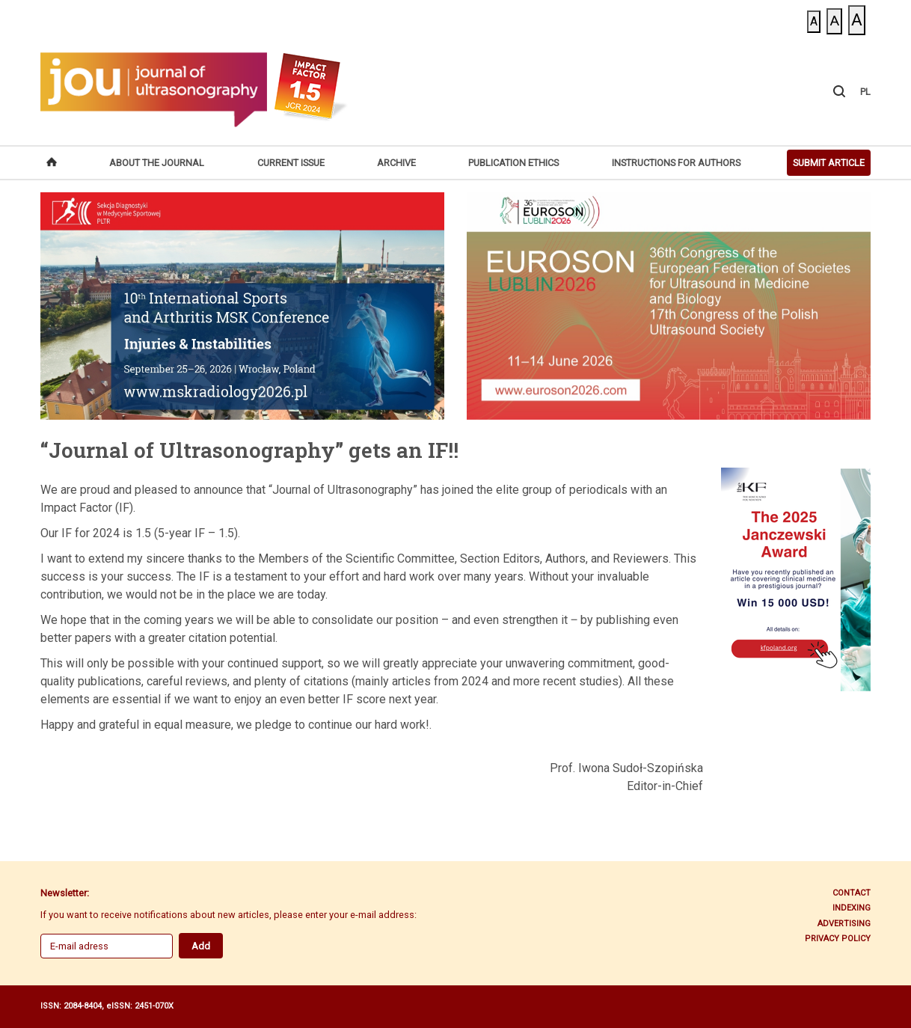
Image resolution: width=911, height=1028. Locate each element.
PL (865, 91)
